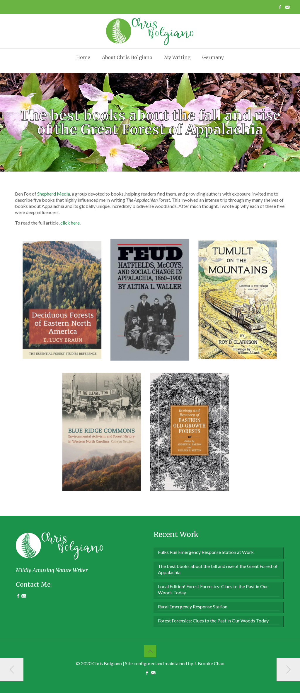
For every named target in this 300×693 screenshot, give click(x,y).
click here (70, 222)
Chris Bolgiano (107, 663)
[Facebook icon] (280, 7)
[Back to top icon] (150, 651)
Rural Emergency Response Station (192, 606)
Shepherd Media (53, 193)
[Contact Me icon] (287, 7)
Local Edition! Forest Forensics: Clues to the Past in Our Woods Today (213, 589)
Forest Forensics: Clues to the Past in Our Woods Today (213, 620)
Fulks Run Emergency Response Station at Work (206, 552)
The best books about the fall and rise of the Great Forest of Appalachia (218, 569)
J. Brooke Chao (209, 663)
